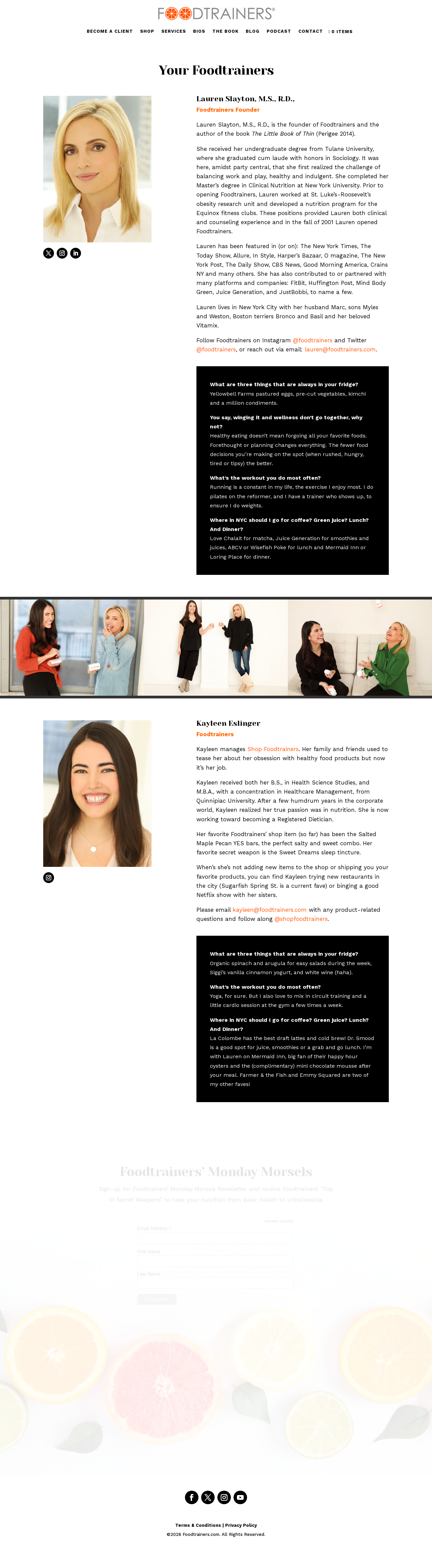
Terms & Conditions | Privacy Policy (216, 1525)
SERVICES (173, 31)
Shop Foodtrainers (273, 749)
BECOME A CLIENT (110, 31)
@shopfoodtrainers (301, 918)
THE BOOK (225, 31)
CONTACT (310, 31)
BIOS (199, 31)
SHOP (147, 31)
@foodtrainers (312, 340)
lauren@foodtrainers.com (340, 349)
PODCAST (279, 31)
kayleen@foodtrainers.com (270, 909)
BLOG (253, 31)
